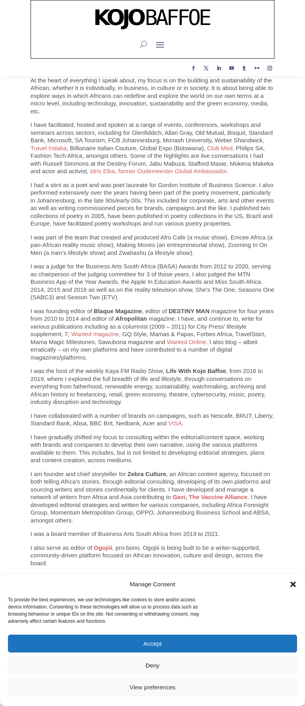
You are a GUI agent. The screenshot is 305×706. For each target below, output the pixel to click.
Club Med (219, 148)
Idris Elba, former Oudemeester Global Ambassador (158, 171)
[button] (293, 584)
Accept (152, 643)
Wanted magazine (95, 334)
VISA (175, 423)
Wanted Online (186, 342)
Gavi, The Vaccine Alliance (209, 497)
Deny (152, 665)
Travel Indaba (49, 148)
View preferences (152, 687)
